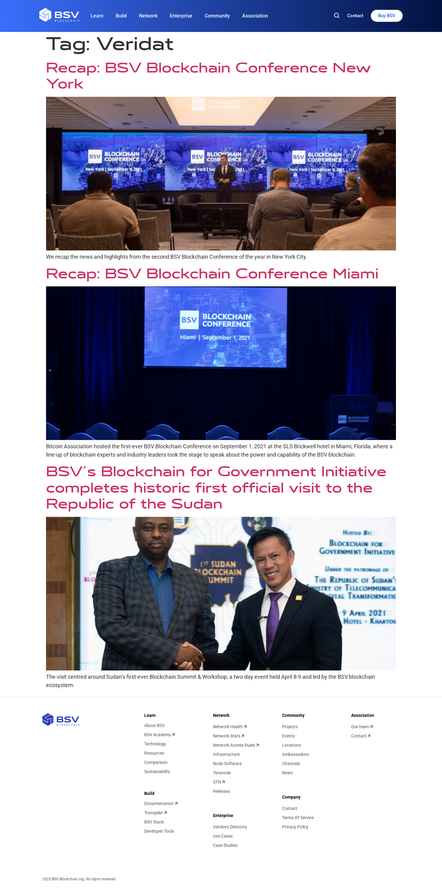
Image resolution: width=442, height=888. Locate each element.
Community (217, 16)
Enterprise (181, 16)
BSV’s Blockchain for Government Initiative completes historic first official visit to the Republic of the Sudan (216, 488)
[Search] (337, 16)
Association (255, 16)
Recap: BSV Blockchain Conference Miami (212, 273)
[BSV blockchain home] (60, 719)
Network (148, 16)
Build (121, 16)
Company (291, 797)
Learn (97, 16)
